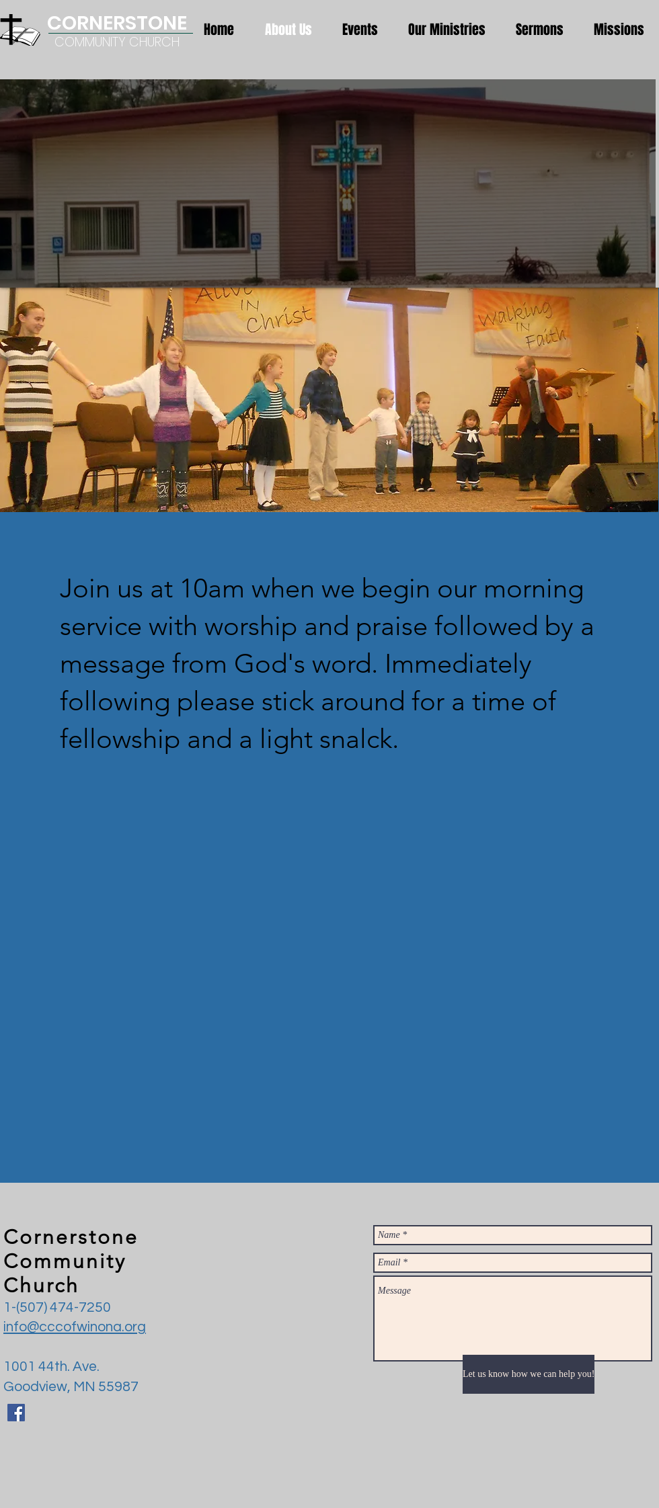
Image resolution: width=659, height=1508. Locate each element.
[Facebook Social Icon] (16, 1412)
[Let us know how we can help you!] (528, 1374)
